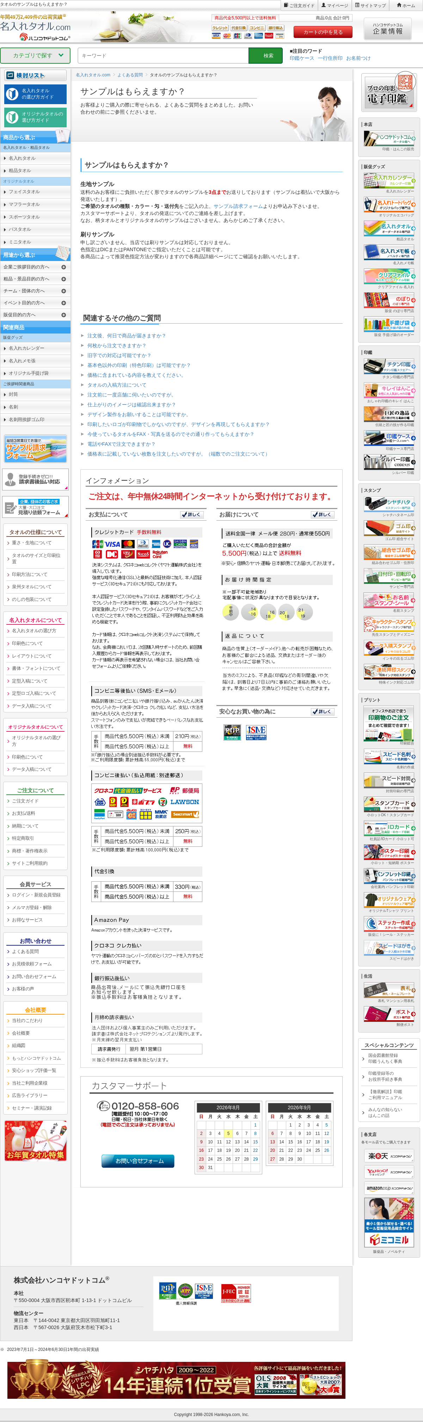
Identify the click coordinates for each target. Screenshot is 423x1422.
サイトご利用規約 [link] (29, 863)
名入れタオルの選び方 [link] (34, 630)
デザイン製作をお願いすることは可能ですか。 (139, 414)
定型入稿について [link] (29, 681)
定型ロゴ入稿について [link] (34, 693)
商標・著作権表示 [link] (29, 850)
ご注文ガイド (302, 5)
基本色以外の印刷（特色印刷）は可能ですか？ (139, 365)
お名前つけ (358, 58)
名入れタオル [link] (22, 158)
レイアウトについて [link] (32, 656)
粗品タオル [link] (20, 170)
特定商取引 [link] (23, 838)
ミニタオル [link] (20, 242)
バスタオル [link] (20, 229)
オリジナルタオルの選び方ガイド (42, 117)
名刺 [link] (13, 407)
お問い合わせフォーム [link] (34, 976)
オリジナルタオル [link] (18, 181)
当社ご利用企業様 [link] (29, 1083)
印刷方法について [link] (29, 574)
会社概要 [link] (21, 1033)
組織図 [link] (18, 1045)
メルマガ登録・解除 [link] (32, 907)
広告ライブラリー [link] (29, 1095)
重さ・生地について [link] (32, 542)
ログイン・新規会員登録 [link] (36, 894)
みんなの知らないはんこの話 (385, 1112)
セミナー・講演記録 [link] (32, 1108)
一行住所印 (330, 58)
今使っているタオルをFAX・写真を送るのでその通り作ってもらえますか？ (171, 434)
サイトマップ (373, 5)
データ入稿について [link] (32, 706)
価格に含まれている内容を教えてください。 (136, 375)
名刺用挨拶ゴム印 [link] (26, 419)
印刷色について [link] (27, 643)
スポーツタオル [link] (24, 217)
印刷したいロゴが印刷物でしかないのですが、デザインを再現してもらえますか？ (178, 424)
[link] (35, 1058)
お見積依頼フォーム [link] (32, 963)
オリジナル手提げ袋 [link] (29, 373)
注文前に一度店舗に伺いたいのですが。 (131, 395)
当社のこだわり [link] (27, 1020)
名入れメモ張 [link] (22, 360)
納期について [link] (25, 826)
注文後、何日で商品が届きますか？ (126, 335)
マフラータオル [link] (24, 204)
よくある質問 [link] (25, 951)
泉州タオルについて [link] (32, 586)
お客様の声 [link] (23, 988)
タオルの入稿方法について (117, 385)
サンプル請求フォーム (238, 206)
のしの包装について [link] (32, 599)
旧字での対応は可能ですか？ (119, 355)
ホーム (409, 5)
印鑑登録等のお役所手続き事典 (385, 1076)
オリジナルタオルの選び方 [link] (36, 741)
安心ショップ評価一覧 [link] (34, 1070)
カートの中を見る (323, 32)
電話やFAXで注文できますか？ (121, 444)
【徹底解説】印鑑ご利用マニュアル (385, 1094)
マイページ (337, 5)
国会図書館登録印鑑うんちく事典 (385, 1058)
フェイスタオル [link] (24, 191)
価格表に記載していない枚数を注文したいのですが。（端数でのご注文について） (178, 454)
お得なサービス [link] (27, 919)
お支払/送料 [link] (23, 813)
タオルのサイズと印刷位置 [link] (36, 559)
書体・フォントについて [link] (36, 668)
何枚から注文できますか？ (117, 345)
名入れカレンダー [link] (26, 348)
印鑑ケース (302, 58)
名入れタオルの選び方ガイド (38, 94)
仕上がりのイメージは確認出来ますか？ (131, 404)
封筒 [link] (13, 394)
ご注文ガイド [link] (25, 801)
